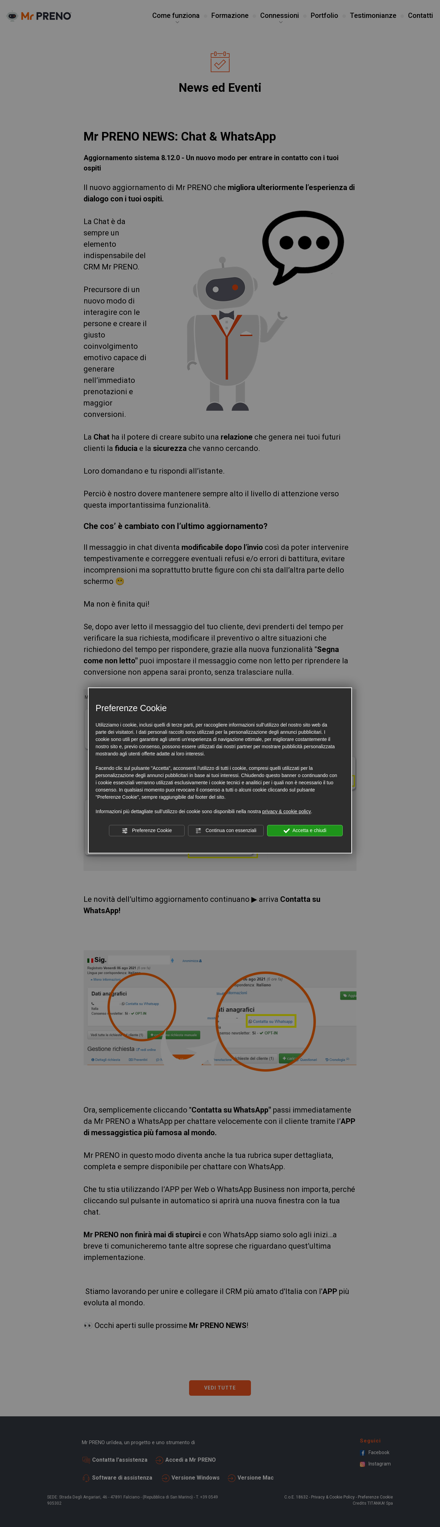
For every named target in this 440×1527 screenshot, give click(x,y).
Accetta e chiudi (305, 831)
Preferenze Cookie (147, 831)
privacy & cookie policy (286, 811)
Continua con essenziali (225, 831)
